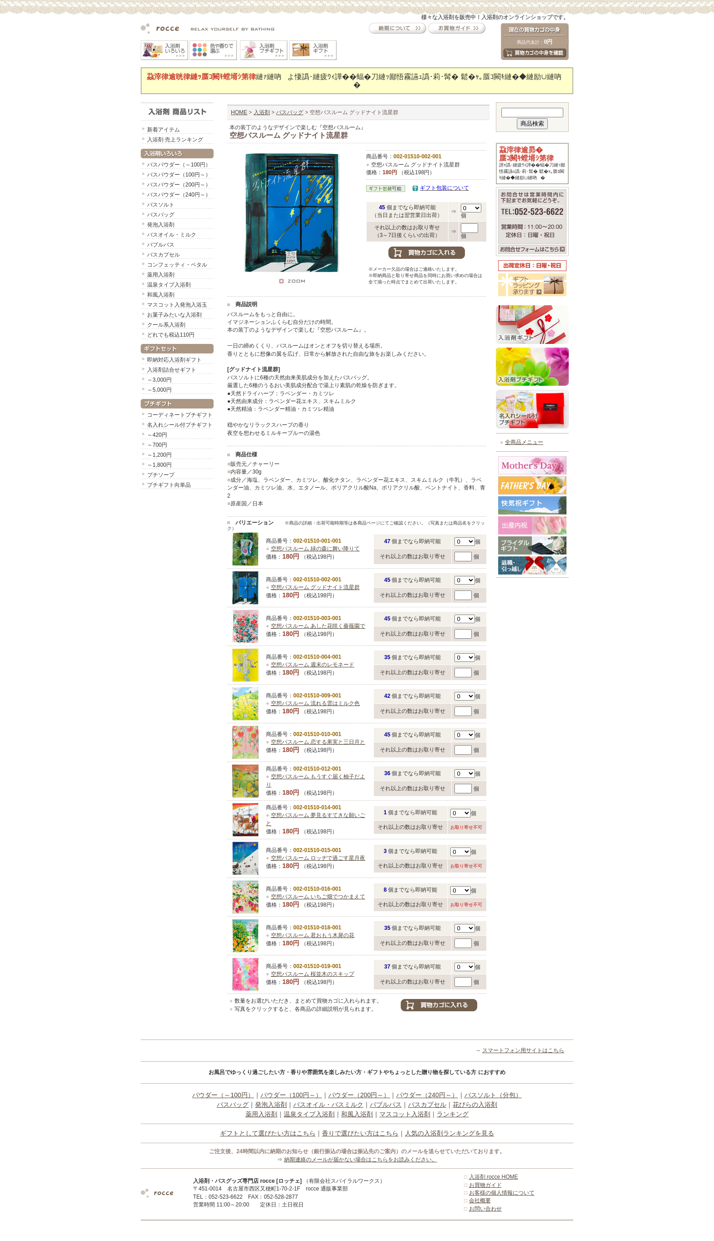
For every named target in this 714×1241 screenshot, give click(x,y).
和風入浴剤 (160, 295)
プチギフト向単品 (169, 485)
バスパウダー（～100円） (179, 164)
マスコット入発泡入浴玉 (177, 305)
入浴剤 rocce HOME (493, 1177)
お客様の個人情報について (502, 1193)
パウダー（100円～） (291, 1095)
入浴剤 (262, 112)
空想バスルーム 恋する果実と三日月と (318, 742)
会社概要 (480, 1200)
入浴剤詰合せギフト (171, 370)
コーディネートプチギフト (180, 415)
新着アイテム (163, 129)
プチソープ (160, 475)
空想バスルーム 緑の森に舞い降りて (315, 548)
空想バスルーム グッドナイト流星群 (315, 587)
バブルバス (160, 245)
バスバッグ (160, 215)
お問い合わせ (485, 1209)
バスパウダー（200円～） (179, 185)
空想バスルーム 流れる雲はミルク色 (315, 703)
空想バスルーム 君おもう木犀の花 (312, 935)
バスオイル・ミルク (171, 235)
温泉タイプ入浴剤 (169, 285)
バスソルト (160, 205)
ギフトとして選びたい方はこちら (268, 1133)
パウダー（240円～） (427, 1095)
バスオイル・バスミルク (328, 1104)
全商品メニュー (524, 442)
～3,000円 (159, 380)
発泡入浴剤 (160, 225)
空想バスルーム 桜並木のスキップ (312, 974)
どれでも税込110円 (170, 335)
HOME (239, 112)
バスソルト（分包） (493, 1095)
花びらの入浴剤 (475, 1104)
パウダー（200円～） (359, 1095)
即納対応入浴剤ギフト (174, 360)
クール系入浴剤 (166, 325)
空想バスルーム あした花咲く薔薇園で (318, 626)
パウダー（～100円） (223, 1095)
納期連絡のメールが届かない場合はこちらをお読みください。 (360, 1159)
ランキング (453, 1114)
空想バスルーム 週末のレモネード (312, 664)
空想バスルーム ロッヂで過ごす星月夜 (318, 858)
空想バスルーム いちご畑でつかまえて (318, 896)
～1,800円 (159, 465)
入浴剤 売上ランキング (175, 139)
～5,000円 (159, 390)
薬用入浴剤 (160, 275)
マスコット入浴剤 (404, 1114)
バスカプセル (163, 255)
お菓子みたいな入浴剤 (174, 315)
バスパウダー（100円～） (179, 175)
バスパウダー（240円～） (179, 195)
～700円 (157, 445)
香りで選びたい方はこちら (360, 1133)
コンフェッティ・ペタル (177, 265)
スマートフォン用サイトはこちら (523, 1050)
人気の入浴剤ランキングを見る (449, 1133)
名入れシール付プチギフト (180, 425)
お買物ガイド (485, 1185)
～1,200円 (159, 455)
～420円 (157, 435)
